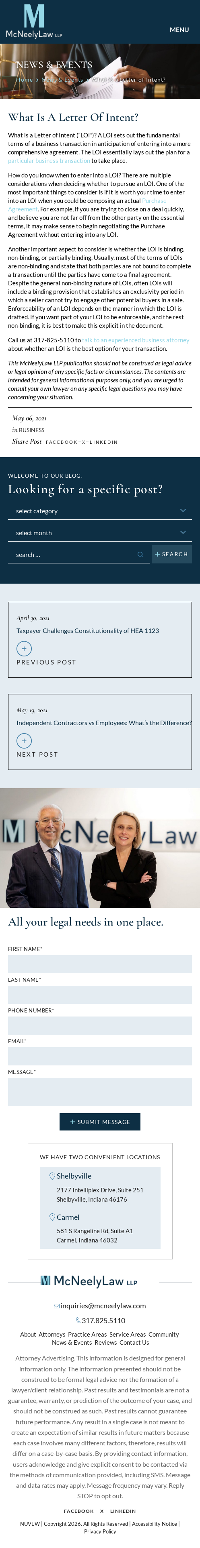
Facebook (79, 1511)
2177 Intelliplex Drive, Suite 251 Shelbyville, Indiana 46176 (100, 1194)
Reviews (106, 1342)
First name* (25, 949)
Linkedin (104, 442)
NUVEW (30, 1524)
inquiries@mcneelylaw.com (103, 1305)
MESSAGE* (22, 1072)
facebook (62, 442)
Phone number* (31, 1010)
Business (31, 429)
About (28, 1334)
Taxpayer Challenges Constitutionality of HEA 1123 (87, 630)
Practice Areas (87, 1334)
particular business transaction (49, 160)
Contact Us (134, 1342)
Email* (17, 1041)
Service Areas (127, 1334)
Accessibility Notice (154, 1524)
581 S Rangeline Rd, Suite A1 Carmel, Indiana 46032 (95, 1235)
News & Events (72, 1342)
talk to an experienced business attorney (136, 340)
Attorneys (52, 1334)
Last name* (24, 980)
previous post (46, 658)
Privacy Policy (100, 1531)
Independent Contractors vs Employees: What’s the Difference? (104, 722)
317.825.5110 (103, 1320)
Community (163, 1334)
